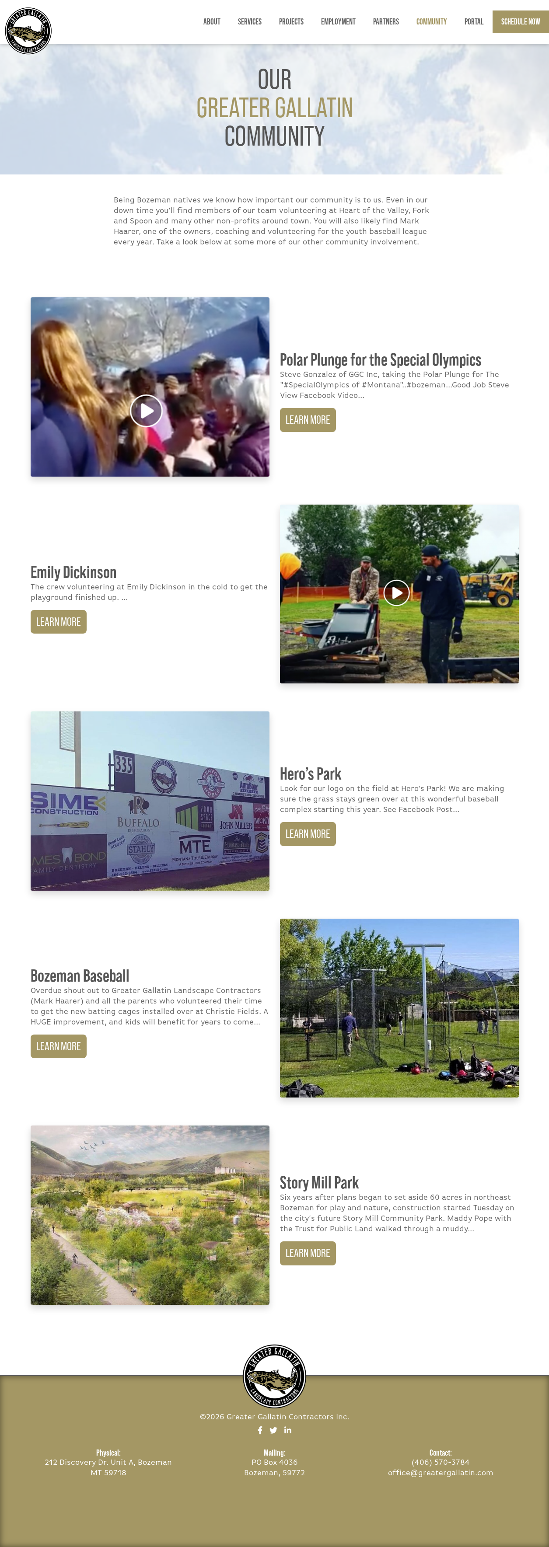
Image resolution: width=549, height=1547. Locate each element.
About (211, 21)
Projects (291, 21)
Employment (338, 21)
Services (250, 21)
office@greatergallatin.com (440, 1473)
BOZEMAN (523, 1514)
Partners (386, 21)
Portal (474, 21)
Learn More (308, 419)
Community (431, 21)
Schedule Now (520, 21)
